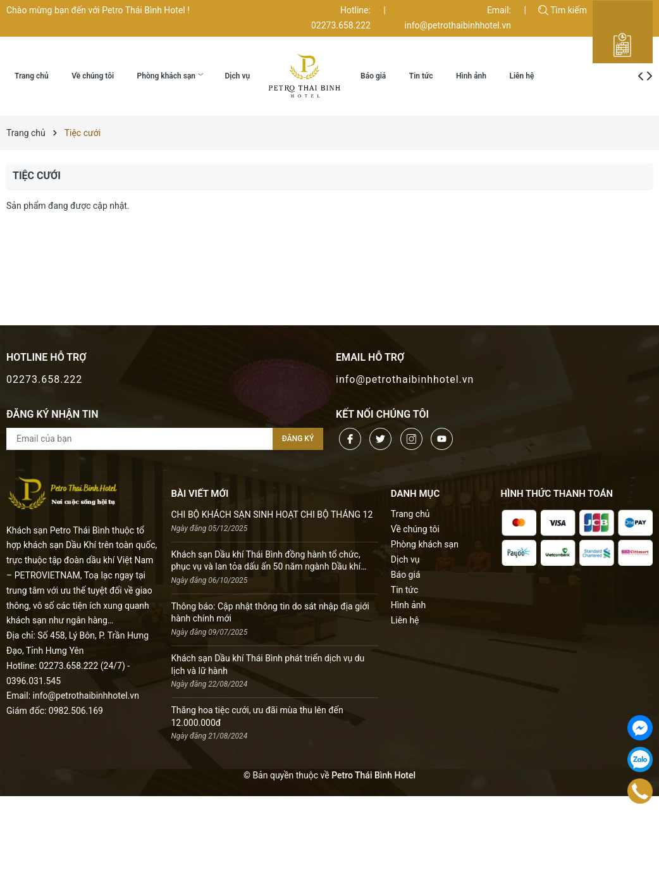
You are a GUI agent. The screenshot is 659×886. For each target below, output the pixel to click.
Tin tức (405, 590)
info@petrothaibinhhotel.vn (405, 379)
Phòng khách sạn (425, 544)
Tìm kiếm (562, 10)
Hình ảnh (408, 605)
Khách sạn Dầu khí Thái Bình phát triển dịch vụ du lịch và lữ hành (268, 664)
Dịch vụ (405, 559)
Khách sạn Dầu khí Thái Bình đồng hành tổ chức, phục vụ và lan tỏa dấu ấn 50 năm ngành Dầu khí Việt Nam (266, 561)
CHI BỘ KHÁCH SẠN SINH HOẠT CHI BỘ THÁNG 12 (272, 514)
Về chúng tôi (415, 529)
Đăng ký (298, 438)
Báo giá (406, 575)
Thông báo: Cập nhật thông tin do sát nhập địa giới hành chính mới (270, 612)
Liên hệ (405, 620)
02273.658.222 (44, 379)
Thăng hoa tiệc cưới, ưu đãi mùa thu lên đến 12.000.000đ (257, 716)
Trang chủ (410, 514)
